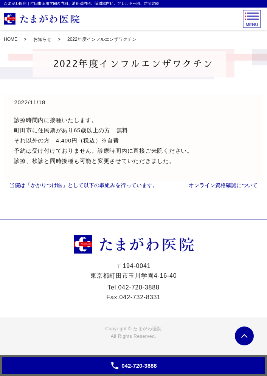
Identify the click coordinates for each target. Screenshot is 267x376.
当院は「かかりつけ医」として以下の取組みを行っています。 (83, 185)
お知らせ (42, 39)
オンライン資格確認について (223, 185)
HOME (10, 39)
